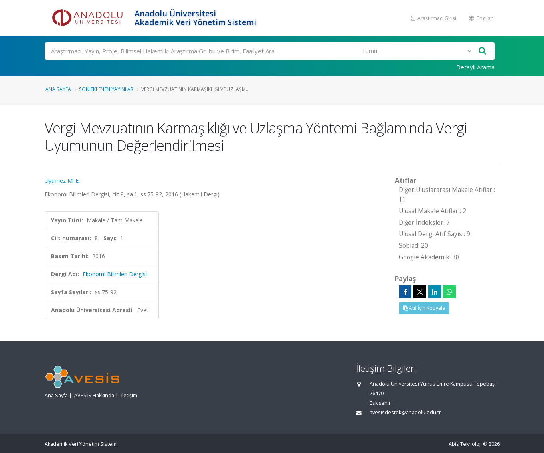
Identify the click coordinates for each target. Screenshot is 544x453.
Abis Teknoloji (465, 444)
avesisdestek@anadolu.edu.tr (405, 412)
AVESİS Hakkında (94, 395)
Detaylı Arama (475, 67)
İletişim (129, 395)
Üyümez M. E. (62, 180)
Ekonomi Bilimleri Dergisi (115, 274)
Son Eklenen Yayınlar (106, 89)
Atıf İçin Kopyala (424, 308)
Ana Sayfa (58, 89)
